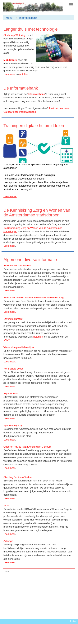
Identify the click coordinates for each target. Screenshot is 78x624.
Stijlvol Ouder (10, 393)
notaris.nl (38, 336)
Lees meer (9, 245)
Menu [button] (10, 17)
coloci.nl (72, 621)
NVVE (6, 340)
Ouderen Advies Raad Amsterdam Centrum (27, 446)
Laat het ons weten (59, 108)
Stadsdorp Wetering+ (15, 35)
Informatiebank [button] (29, 17)
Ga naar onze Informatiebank (19, 111)
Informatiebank (36, 94)
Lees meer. (9, 386)
